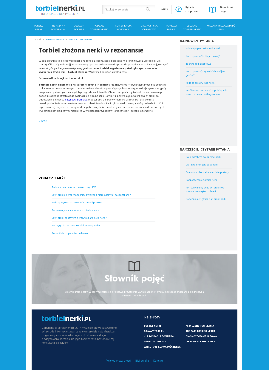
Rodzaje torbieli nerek (99, 27)
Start (164, 9)
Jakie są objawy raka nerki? (201, 83)
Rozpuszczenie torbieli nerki (201, 180)
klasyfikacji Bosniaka (76, 99)
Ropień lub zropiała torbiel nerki (70, 233)
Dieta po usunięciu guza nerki (202, 164)
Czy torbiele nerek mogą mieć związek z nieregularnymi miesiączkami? (91, 195)
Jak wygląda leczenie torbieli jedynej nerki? (76, 225)
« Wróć (43, 121)
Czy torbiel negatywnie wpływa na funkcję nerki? (79, 218)
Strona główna (55, 39)
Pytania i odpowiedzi (80, 39)
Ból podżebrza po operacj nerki (203, 157)
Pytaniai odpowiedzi (193, 9)
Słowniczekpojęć (226, 9)
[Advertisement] (104, 146)
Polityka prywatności (118, 360)
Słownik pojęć (134, 278)
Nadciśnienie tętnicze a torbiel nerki (206, 199)
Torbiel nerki (38, 27)
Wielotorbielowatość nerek (220, 27)
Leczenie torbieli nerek (192, 27)
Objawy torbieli (79, 27)
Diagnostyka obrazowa (149, 27)
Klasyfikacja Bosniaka (123, 27)
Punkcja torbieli (171, 27)
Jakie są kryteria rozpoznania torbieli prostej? (77, 202)
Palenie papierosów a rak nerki (203, 48)
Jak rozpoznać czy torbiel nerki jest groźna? (205, 73)
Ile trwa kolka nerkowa (198, 64)
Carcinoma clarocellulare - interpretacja (208, 172)
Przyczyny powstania (58, 27)
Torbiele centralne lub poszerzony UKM (74, 187)
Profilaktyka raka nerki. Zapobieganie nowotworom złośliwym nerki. (206, 92)
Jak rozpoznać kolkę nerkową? (203, 56)
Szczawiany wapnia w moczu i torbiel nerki (76, 210)
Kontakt (158, 360)
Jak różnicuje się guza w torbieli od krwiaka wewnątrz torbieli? (205, 189)
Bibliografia (142, 360)
